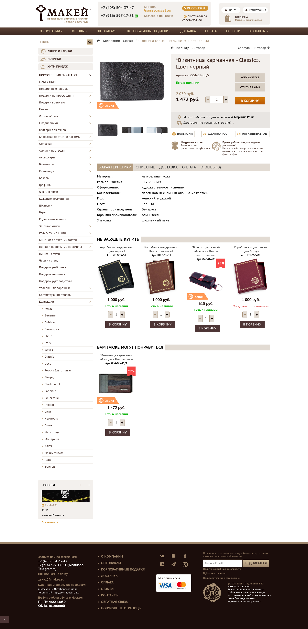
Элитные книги (49, 226)
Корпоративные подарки (149, 31)
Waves (49, 350)
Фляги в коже (48, 192)
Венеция (50, 315)
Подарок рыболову (52, 267)
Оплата (211, 31)
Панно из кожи (49, 253)
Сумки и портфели (52, 150)
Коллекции (46, 302)
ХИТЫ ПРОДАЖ (58, 66)
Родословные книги (53, 219)
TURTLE (50, 466)
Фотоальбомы (49, 116)
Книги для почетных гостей (58, 240)
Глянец (49, 405)
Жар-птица (52, 432)
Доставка (188, 31)
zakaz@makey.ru (51, 579)
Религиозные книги (52, 233)
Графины (45, 185)
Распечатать (185, 134)
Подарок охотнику (52, 274)
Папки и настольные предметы (60, 247)
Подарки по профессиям (56, 95)
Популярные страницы (121, 608)
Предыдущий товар (188, 48)
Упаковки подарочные (55, 288)
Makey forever (54, 453)
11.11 (45, 510)
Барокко (50, 391)
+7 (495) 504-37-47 (117, 8)
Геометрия (52, 329)
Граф (48, 460)
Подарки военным (52, 102)
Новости (233, 31)
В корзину (250, 101)
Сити (48, 411)
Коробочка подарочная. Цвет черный (116, 249)
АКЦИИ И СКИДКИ (60, 51)
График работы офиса (157, 10)
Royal (48, 308)
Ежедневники (48, 123)
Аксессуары (47, 157)
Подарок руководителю (55, 281)
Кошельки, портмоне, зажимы (59, 137)
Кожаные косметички (54, 198)
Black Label (52, 384)
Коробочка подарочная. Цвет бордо (250, 249)
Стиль (48, 425)
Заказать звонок (195, 8)
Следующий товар (254, 48)
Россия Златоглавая (58, 370)
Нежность (51, 418)
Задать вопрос (217, 134)
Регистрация (257, 10)
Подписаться (256, 563)
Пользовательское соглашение (221, 578)
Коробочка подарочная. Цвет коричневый (161, 249)
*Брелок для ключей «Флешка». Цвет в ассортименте (206, 251)
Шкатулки (45, 205)
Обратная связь (114, 602)
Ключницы (46, 171)
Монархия (52, 439)
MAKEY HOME (48, 82)
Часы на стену (48, 260)
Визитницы (46, 164)
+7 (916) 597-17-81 (117, 16)
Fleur (48, 336)
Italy (48, 343)
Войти (233, 10)
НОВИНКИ (54, 59)
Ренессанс (52, 398)
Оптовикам (107, 31)
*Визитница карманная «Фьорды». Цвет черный (116, 357)
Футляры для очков (52, 130)
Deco (48, 363)
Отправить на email (254, 134)
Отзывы (79, 31)
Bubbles (50, 322)
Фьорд (49, 377)
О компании (51, 31)
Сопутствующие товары (55, 295)
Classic (49, 356)
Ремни (43, 109)
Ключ (48, 446)
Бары (42, 212)
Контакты (258, 31)
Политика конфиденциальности (222, 569)
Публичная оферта (214, 573)
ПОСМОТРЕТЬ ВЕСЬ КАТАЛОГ (65, 75)
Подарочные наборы (53, 89)
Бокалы (44, 178)
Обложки (45, 143)
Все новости (50, 522)
